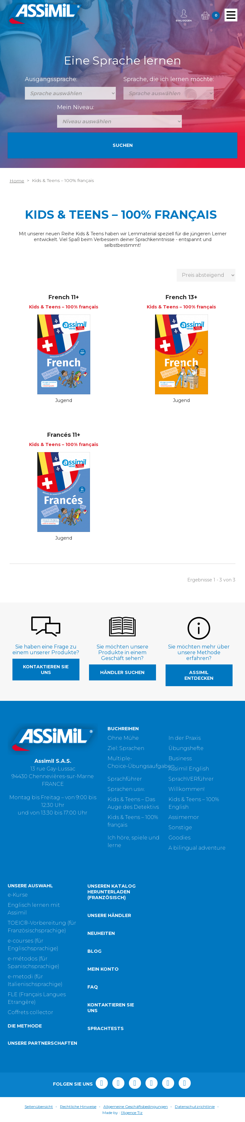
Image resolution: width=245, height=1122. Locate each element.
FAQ (92, 987)
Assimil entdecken (198, 675)
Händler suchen (122, 672)
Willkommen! (186, 789)
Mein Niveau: (75, 107)
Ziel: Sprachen (126, 748)
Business (180, 758)
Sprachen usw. (126, 789)
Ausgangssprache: (51, 79)
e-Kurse (18, 895)
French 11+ (63, 297)
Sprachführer (125, 779)
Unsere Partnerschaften (42, 1043)
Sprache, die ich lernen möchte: (168, 79)
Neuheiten (101, 933)
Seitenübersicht (39, 1106)
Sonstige (180, 827)
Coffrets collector (30, 1012)
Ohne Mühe (123, 738)
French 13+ (181, 297)
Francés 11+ (63, 434)
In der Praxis (184, 738)
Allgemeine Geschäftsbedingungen (135, 1106)
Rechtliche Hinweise (78, 1106)
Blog (94, 951)
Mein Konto (103, 969)
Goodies (179, 838)
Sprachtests (105, 1028)
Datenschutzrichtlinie (195, 1106)
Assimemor (183, 817)
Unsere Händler (109, 915)
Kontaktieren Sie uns (46, 669)
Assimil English (188, 769)
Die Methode (25, 1026)
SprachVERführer (191, 779)
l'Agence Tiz (132, 1112)
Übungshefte (186, 748)
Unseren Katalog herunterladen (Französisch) (111, 891)
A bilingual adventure (197, 848)
